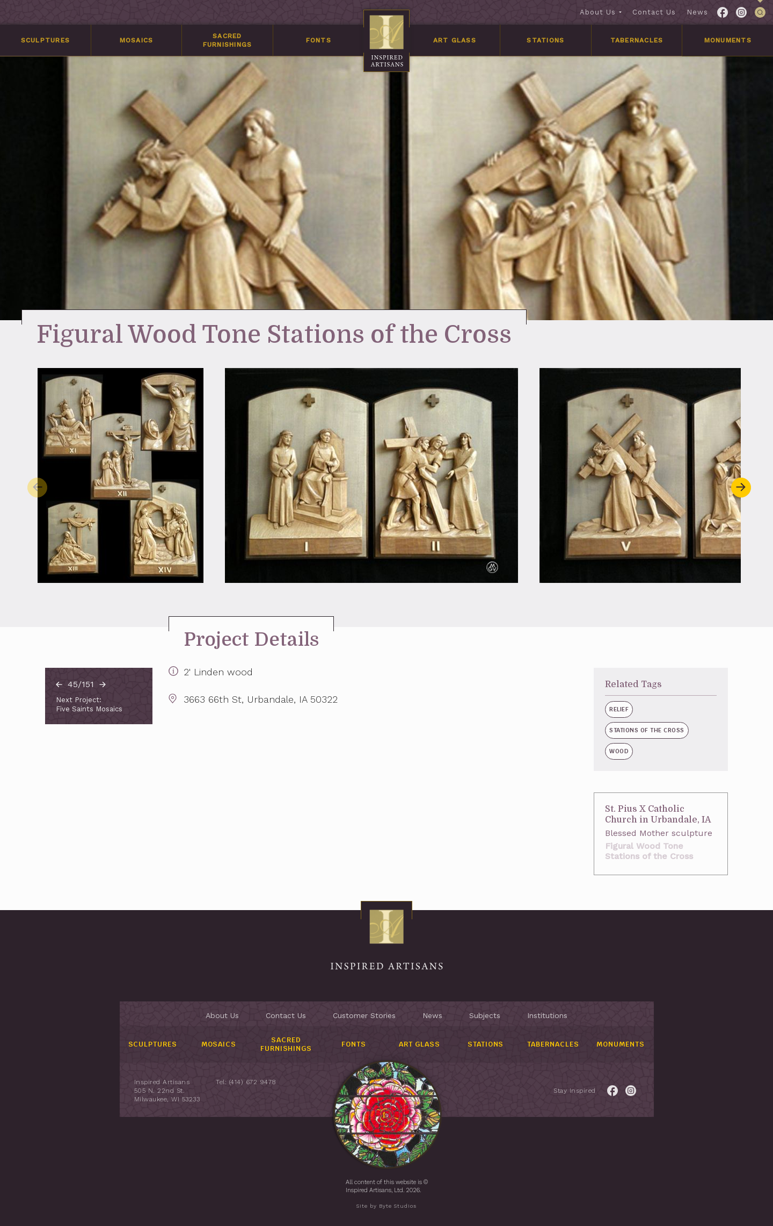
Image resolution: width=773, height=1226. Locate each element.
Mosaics (137, 40)
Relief (599, 709)
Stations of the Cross (627, 730)
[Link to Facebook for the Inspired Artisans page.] (722, 12)
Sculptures (45, 40)
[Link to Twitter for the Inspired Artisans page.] (741, 12)
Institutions (547, 1015)
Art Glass (454, 40)
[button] (741, 487)
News (697, 12)
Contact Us (654, 12)
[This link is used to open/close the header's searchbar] (760, 12)
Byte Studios (398, 1206)
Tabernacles (636, 40)
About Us (598, 12)
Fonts (318, 40)
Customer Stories (364, 1015)
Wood (599, 751)
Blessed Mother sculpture (639, 833)
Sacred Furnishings (227, 40)
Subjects (484, 1015)
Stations (545, 40)
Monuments (728, 40)
